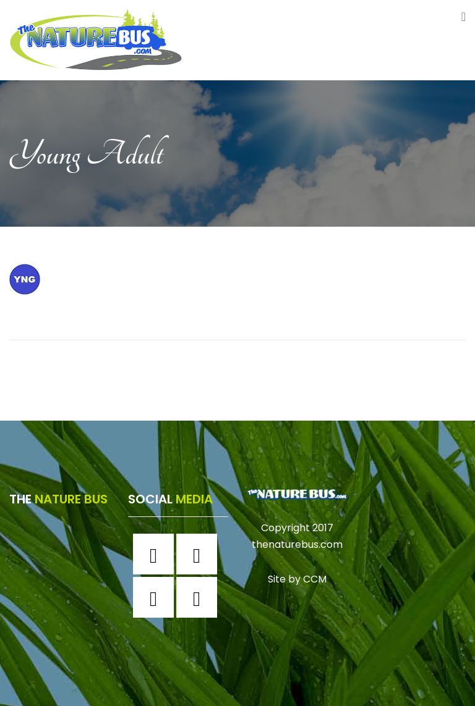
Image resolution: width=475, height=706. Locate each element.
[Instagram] (199, 554)
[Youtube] (199, 597)
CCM (315, 579)
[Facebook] (156, 554)
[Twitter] (156, 597)
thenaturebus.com (297, 544)
